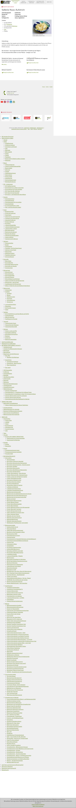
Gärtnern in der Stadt (10, 286)
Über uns (49, 2)
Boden (7, 281)
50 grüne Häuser (11, 712)
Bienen (8, 331)
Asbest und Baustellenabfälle (13, 202)
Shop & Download (23, 2)
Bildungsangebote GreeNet (14, 641)
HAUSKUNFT (10, 582)
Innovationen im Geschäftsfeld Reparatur (18, 722)
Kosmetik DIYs (9, 299)
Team (4, 469)
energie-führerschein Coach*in (15, 629)
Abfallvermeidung (10, 181)
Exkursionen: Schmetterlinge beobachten (18, 647)
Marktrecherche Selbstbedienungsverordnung (19, 530)
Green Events (6, 415)
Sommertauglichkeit (10, 216)
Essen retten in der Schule (13, 650)
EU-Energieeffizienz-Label (12, 242)
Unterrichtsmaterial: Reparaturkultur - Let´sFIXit (19, 675)
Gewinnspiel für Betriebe (13, 476)
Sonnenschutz (9, 304)
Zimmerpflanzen (9, 293)
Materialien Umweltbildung (10, 439)
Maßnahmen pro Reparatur (14, 724)
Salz (5, 29)
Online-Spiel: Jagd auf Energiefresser (16, 657)
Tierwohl (5, 357)
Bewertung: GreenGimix (13, 747)
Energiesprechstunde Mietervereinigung (17, 577)
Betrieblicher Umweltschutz (40, 2)
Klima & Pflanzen (9, 313)
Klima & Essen (9, 308)
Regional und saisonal (11, 268)
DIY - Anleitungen (8, 220)
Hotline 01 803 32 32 (12, 563)
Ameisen (9, 329)
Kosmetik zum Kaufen (11, 302)
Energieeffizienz (7, 410)
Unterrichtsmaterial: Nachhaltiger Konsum (18, 674)
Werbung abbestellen (10, 375)
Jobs (31, 165)
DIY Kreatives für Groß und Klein (13, 225)
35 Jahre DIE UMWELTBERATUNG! (14, 473)
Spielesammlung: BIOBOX (14, 658)
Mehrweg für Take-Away (13, 759)
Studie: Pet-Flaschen (12, 728)
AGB (29, 165)
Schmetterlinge (11, 336)
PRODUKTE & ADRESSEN (8, 380)
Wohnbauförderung (10, 218)
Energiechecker (11, 573)
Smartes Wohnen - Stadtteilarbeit (16, 611)
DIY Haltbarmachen (10, 222)
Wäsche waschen (9, 353)
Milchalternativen (9, 266)
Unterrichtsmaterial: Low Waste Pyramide (18, 672)
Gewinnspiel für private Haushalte (16, 474)
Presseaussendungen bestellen (13, 488)
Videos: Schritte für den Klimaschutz (14, 317)
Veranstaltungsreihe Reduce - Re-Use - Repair (19, 614)
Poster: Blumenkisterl (12, 542)
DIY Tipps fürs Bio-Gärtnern (12, 227)
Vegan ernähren (9, 273)
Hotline (7, 480)
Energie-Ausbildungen (11, 427)
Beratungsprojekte (10, 561)
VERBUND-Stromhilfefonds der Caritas (17, 616)
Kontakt (40, 165)
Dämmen (7, 206)
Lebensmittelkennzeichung (12, 263)
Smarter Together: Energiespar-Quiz (16, 662)
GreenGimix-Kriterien (12, 398)
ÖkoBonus (9, 769)
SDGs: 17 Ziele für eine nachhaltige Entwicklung (17, 322)
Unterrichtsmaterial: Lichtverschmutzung (18, 670)
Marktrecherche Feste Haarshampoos (17, 531)
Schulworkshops (7, 444)
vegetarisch (21, 18)
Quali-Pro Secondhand (13, 776)
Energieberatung (9, 236)
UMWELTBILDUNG (7, 438)
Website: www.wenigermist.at (14, 689)
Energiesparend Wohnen (13, 719)
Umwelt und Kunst (11, 667)
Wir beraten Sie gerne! (7, 172)
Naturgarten (8, 288)
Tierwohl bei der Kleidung (12, 361)
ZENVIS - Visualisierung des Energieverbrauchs (19, 708)
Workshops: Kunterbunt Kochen (15, 704)
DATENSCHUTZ (40, 164)
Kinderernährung (9, 258)
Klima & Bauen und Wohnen (12, 315)
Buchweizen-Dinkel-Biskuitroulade (36, 106)
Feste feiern (8, 251)
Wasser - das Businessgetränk (15, 797)
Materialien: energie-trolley (14, 630)
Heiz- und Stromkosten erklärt (13, 243)
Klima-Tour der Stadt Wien (14, 653)
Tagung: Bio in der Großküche (14, 665)
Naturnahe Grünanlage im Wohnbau (16, 595)
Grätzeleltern (10, 635)
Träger (7, 460)
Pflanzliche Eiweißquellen (12, 271)
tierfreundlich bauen (10, 344)
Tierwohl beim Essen (10, 359)
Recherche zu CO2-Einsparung (15, 726)
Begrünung (6, 386)
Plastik (7, 191)
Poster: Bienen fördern (13, 538)
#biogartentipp (9, 279)
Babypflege (8, 297)
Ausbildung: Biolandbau (13, 623)
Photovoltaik (8, 213)
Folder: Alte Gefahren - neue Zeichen (16, 509)
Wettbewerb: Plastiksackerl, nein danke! (17, 559)
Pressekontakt (9, 490)
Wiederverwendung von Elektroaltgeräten (18, 795)
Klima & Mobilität (9, 311)
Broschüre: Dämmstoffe (13, 504)
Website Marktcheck (12, 555)
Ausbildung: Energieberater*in (15, 625)
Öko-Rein (7, 392)
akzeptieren (38, 802)
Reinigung (6, 418)
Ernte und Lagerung (10, 249)
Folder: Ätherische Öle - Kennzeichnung (17, 511)
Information (8, 494)
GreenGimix (8, 396)
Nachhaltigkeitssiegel (12, 764)
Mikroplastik (8, 188)
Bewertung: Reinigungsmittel (14, 749)
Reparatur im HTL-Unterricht (14, 655)
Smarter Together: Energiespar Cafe (16, 660)
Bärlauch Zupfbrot (6, 106)
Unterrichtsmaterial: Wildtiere (15, 681)
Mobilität (5, 411)
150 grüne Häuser (11, 565)
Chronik (5, 471)
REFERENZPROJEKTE (9, 492)
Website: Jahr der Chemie (13, 552)
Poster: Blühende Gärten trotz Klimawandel (18, 543)
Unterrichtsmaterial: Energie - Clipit (16, 669)
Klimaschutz (6, 306)
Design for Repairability (13, 645)
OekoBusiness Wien (8, 413)
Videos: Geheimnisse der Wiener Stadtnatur (16, 441)
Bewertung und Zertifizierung (11, 390)
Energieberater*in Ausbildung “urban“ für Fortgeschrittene (20, 430)
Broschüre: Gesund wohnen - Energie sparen (18, 501)
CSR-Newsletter (7, 406)
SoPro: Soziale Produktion (14, 781)
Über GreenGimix (11, 401)
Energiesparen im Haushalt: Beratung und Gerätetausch (21, 575)
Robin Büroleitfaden (12, 778)
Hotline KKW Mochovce (13, 585)
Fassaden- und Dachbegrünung (13, 284)
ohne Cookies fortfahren (38, 804)
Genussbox (10, 756)
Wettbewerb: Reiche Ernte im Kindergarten (18, 693)
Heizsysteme (8, 211)
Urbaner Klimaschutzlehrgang (15, 637)
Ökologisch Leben (15, 2)
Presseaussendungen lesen (12, 486)
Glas (6, 184)
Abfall (5, 178)
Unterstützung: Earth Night (14, 602)
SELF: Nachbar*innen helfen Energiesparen (18, 609)
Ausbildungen (8, 622)
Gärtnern (5, 277)
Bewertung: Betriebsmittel (14, 744)
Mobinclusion (10, 594)
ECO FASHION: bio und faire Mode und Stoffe (17, 350)
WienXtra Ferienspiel (12, 694)
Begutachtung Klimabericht (14, 714)
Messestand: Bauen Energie (14, 537)
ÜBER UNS (4, 453)
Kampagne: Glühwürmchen (14, 516)
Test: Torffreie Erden (12, 729)
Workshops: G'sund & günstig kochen (16, 703)
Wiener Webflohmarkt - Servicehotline (17, 619)
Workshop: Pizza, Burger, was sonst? (16, 699)
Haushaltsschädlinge (10, 369)
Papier (7, 190)
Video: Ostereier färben (13, 550)
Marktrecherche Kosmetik (14, 528)
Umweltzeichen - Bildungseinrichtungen (17, 783)
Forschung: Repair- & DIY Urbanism (16, 721)
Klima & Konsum (9, 310)
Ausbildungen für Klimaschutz (13, 320)
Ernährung (6, 408)
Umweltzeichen (7, 421)
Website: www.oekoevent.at (14, 554)
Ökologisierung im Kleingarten (15, 600)
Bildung (7, 640)
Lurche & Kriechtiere (10, 340)
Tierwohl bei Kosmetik (11, 363)
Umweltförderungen (8, 423)
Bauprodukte (8, 204)
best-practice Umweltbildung (11, 449)
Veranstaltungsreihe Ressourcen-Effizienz (18, 793)
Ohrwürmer (10, 338)
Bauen (5, 199)
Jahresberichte (9, 463)
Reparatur (7, 196)
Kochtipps (8, 259)
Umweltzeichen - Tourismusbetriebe (16, 790)
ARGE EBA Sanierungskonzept (15, 566)
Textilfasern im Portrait (11, 355)
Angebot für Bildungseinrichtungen (12, 385)
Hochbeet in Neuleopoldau (14, 583)
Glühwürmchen (11, 333)
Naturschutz (6, 324)
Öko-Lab (9, 768)
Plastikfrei (8, 193)
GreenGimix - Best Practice (14, 399)
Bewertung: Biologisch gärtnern (15, 745)
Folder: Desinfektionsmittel (14, 514)
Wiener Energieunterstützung (14, 618)
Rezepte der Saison (8, 6)
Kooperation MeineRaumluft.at (15, 589)
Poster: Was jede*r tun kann (14, 545)
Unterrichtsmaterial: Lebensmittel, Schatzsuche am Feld (21, 677)
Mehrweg (7, 186)
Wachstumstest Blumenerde (14, 731)
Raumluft (5, 416)
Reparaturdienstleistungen (10, 420)
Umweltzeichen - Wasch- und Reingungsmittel (19, 791)
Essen (5, 246)
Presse (35, 165)
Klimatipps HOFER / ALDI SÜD (15, 587)
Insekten (7, 328)
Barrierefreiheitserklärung (19, 165)
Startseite (26, 164)
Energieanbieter (9, 240)
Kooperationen (9, 462)
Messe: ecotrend (11, 535)
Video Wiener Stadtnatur (13, 684)
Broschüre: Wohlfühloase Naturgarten (17, 506)
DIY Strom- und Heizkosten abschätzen (15, 230)
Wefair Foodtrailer (12, 696)
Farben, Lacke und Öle (11, 367)
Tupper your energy (12, 612)
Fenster (7, 207)
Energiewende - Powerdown (14, 752)
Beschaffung (6, 388)
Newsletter (8, 482)
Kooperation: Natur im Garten (14, 521)
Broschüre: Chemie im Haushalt (15, 497)
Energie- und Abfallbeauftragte (15, 754)
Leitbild (7, 458)
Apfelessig (9, 24)
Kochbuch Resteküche (13, 519)
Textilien (5, 348)
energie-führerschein (12, 627)
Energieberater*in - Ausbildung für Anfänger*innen (18, 428)
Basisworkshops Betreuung (14, 739)
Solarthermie (8, 214)
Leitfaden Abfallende (12, 523)
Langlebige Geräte (12, 590)
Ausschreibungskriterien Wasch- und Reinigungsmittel (21, 735)
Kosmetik (5, 295)
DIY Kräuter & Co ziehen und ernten (14, 224)
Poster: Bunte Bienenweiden (14, 540)
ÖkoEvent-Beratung (12, 599)
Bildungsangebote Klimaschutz (15, 643)
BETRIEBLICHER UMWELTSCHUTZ (11, 381)
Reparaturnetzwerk (12, 604)
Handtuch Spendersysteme (14, 757)
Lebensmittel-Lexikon (11, 265)
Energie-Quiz (10, 578)
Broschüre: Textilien (12, 502)
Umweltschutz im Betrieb (11, 733)
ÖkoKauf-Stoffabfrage (13, 393)
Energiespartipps (9, 235)
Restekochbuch (11, 780)
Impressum (33, 164)
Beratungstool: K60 (12, 570)
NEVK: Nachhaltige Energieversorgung (17, 597)
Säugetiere (8, 342)
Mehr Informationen (38, 806)
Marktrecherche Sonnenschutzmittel (16, 533)
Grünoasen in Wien (12, 580)
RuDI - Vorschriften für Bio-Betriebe (16, 773)
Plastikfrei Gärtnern (10, 291)
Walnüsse (14, 26)
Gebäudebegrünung (10, 209)
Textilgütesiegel (9, 352)
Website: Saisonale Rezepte (14, 557)
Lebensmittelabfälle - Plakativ (15, 592)
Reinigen (7, 372)
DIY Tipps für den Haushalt (12, 229)
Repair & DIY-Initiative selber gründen (15, 195)
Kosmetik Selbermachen (11, 300)
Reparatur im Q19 (11, 606)
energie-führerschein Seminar (13, 433)
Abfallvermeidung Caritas (13, 737)
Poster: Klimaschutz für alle (14, 547)
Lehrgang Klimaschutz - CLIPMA (15, 634)
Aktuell (5, 176)
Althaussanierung (9, 201)
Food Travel (10, 652)
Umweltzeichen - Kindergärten (15, 788)
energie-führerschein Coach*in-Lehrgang (16, 432)
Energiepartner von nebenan (14, 632)
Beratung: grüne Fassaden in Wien (16, 568)
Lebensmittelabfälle (10, 261)
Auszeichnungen (9, 465)
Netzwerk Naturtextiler (13, 766)
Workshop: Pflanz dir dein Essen (15, 706)
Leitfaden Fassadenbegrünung (15, 526)
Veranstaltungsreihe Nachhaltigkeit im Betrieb (17, 435)
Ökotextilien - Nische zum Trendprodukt (17, 774)
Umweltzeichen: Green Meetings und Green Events (20, 785)
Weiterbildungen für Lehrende (11, 445)
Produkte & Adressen (31, 2)
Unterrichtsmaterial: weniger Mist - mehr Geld (19, 679)
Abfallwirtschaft (7, 383)
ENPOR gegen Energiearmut (14, 717)
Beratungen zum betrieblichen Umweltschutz (19, 740)
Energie (5, 233)
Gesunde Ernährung (10, 256)
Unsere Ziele (8, 456)
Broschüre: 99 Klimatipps (13, 508)
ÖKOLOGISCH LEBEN (7, 174)
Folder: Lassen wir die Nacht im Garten (17, 513)
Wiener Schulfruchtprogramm (15, 698)
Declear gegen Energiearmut (14, 716)
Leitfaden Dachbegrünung (14, 525)
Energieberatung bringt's (13, 571)
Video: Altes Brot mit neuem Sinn (15, 548)
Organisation (6, 455)
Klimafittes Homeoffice (11, 370)
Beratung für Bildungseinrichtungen (12, 447)
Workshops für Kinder (12, 701)
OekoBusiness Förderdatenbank (15, 771)
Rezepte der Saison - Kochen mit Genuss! (12, 76)
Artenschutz (8, 326)
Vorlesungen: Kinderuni (13, 686)
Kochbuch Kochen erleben (14, 518)
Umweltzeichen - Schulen (13, 786)
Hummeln (9, 334)
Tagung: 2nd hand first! (13, 664)
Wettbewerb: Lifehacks (13, 691)
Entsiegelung (8, 282)
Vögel (6, 346)
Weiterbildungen (7, 425)
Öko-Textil (7, 404)
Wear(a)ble (10, 687)
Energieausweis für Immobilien (13, 238)
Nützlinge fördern (9, 289)
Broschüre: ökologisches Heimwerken (17, 499)
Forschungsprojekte (10, 710)
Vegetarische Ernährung (11, 275)
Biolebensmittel (9, 248)
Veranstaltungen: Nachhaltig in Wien (16, 682)
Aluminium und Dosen (11, 183)
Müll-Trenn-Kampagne (13, 761)
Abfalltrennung (9, 179)
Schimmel (7, 374)
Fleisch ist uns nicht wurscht (12, 253)
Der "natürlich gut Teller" (13, 751)
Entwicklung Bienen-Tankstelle (15, 648)
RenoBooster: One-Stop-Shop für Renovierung (19, 607)
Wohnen (5, 365)
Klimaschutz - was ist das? (12, 318)
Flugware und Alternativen (12, 254)
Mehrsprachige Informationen (11, 450)
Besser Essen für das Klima (14, 742)
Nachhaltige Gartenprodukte (14, 762)
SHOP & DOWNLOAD (7, 378)
